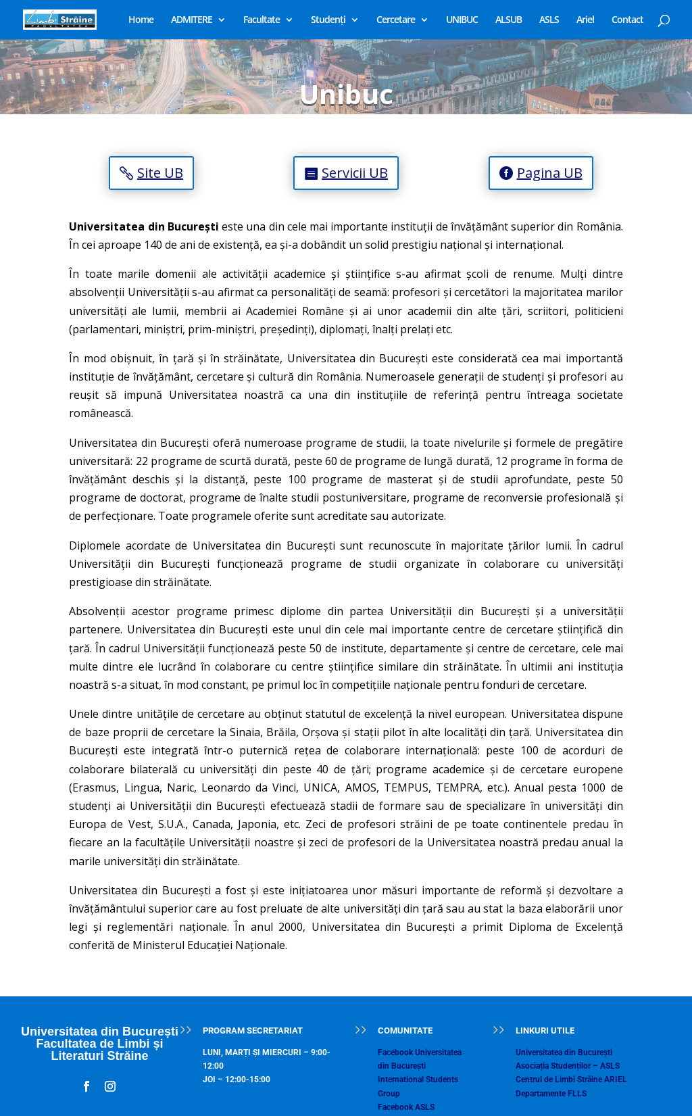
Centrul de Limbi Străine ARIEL (571, 1079)
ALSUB (508, 20)
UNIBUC (462, 20)
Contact (627, 20)
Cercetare (395, 20)
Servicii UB (355, 173)
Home (140, 20)
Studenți (328, 20)
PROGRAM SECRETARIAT (253, 1030)
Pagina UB (550, 173)
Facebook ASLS (406, 1107)
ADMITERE (191, 20)
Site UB (160, 173)
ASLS (549, 20)
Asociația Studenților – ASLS (568, 1066)
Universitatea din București (564, 1052)
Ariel (585, 20)
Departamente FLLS (551, 1093)
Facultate (261, 20)
